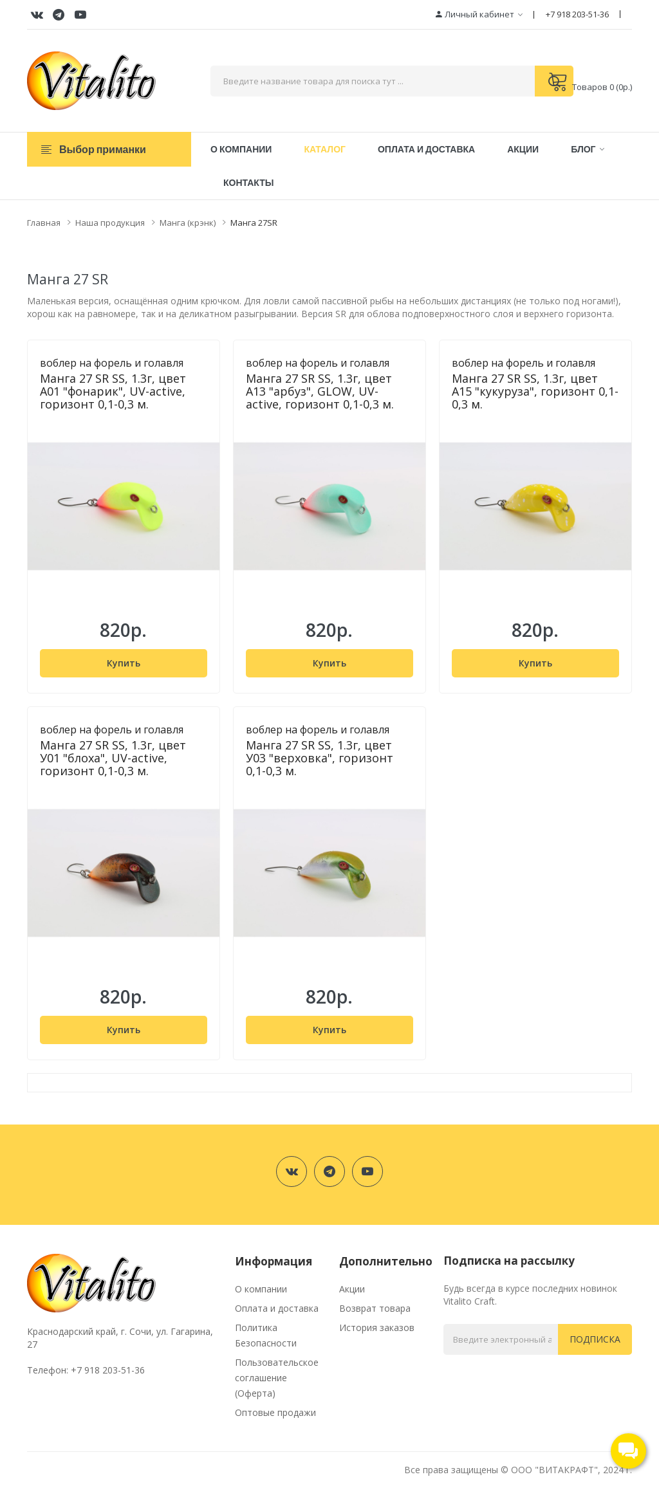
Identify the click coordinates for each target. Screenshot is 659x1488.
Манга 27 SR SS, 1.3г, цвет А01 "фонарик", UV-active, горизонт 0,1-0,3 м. (113, 391)
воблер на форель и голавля (111, 362)
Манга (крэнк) (188, 222)
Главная (43, 222)
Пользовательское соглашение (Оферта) (277, 1377)
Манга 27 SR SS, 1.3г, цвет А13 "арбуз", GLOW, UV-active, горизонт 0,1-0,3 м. (320, 391)
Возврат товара (375, 1308)
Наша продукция (110, 222)
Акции (352, 1289)
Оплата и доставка (277, 1308)
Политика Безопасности (266, 1335)
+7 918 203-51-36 (577, 14)
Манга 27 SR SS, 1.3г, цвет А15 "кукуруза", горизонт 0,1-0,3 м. (535, 391)
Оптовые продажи (275, 1412)
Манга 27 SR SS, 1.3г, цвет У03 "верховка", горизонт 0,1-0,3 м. (319, 758)
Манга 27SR (253, 222)
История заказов (376, 1327)
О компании (261, 1289)
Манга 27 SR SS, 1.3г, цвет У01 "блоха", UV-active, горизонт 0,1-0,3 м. (113, 758)
